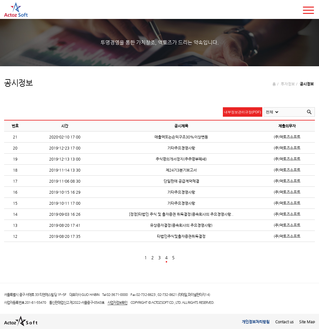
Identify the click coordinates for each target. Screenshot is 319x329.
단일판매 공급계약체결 (181, 181)
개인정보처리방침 (256, 322)
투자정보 (288, 83)
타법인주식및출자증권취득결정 (181, 236)
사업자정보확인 (117, 302)
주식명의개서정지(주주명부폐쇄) (181, 158)
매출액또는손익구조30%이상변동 (181, 136)
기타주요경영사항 (181, 147)
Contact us (284, 322)
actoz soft (16, 9)
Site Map (307, 322)
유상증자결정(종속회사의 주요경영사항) (181, 225)
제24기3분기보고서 (181, 169)
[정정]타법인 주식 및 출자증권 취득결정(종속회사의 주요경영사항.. (181, 214)
